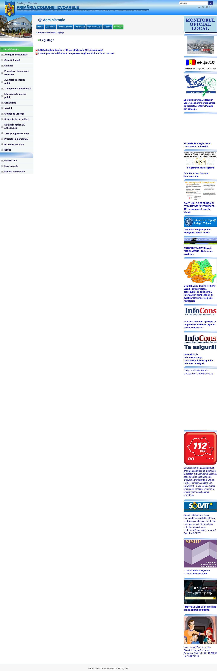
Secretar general (65, 27)
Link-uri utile (11, 166)
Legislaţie (118, 27)
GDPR (7, 150)
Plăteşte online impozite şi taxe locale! (200, 69)
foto (195, 50)
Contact (8, 65)
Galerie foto (10, 160)
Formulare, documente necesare (16, 72)
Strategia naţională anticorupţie (14, 126)
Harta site (41, 33)
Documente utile (94, 27)
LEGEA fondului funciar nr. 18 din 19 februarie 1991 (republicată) (70, 50)
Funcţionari (80, 27)
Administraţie (11, 49)
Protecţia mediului (14, 144)
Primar (40, 27)
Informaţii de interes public (15, 95)
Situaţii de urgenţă (14, 113)
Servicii (8, 108)
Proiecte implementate (16, 139)
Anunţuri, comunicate (16, 54)
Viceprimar (50, 27)
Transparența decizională (17, 88)
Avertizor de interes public (14, 81)
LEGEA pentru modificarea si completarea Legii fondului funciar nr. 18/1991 (76, 53)
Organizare (10, 102)
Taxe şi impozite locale (16, 133)
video (205, 50)
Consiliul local (12, 60)
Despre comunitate (14, 171)
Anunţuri (108, 27)
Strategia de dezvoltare (16, 119)
